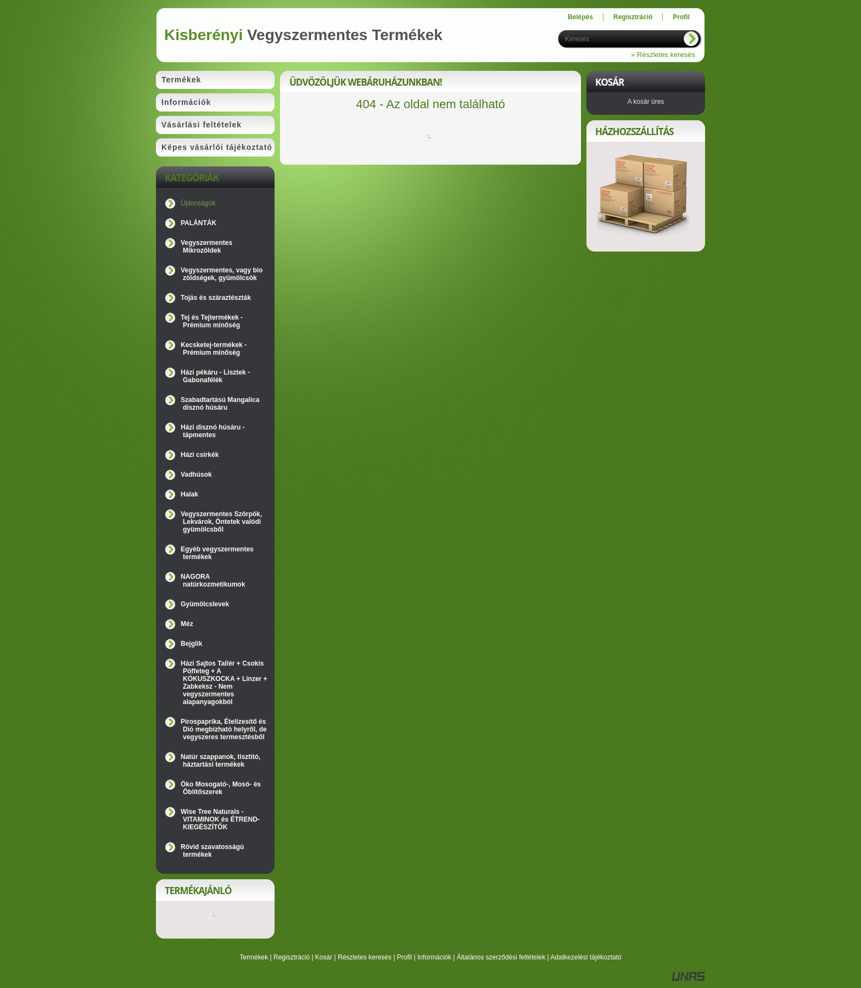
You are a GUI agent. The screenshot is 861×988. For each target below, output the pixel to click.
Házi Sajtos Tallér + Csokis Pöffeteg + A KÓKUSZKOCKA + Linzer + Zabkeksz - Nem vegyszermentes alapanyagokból (224, 683)
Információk (434, 957)
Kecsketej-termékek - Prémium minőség (214, 348)
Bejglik (191, 643)
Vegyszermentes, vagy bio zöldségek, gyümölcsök (221, 274)
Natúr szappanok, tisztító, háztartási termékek (220, 760)
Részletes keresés (365, 957)
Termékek (253, 957)
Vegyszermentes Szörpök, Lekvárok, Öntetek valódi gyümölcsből (221, 521)
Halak (189, 494)
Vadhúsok (196, 474)
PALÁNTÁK (198, 223)
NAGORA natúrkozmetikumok (213, 580)
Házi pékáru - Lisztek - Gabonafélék (215, 376)
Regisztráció (291, 957)
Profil (404, 957)
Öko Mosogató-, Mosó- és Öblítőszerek (221, 788)
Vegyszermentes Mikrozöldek (206, 246)
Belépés (580, 17)
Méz (187, 624)
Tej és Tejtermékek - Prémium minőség (212, 321)
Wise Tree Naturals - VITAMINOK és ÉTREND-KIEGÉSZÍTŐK (220, 819)
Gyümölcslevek (205, 604)
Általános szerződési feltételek (501, 957)
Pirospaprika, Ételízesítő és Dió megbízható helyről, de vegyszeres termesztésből (224, 729)
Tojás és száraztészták (216, 298)
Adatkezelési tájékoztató (585, 957)
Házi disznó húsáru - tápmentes (213, 431)
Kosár (323, 957)
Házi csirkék (200, 455)
